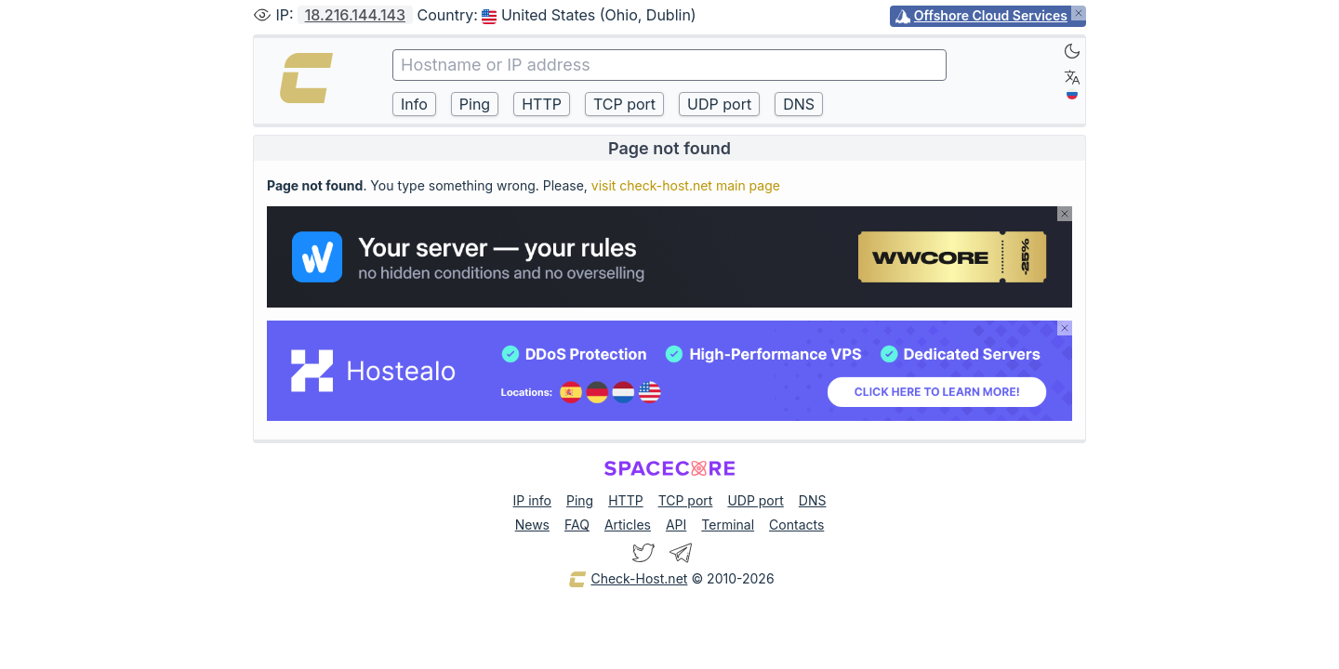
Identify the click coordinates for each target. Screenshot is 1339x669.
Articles (627, 524)
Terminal (727, 524)
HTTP (625, 500)
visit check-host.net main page (685, 185)
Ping (579, 500)
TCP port (685, 500)
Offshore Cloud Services (990, 15)
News (532, 524)
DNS (813, 500)
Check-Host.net (627, 580)
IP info (532, 500)
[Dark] (1072, 51)
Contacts (796, 524)
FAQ (577, 524)
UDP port (755, 500)
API (676, 524)
